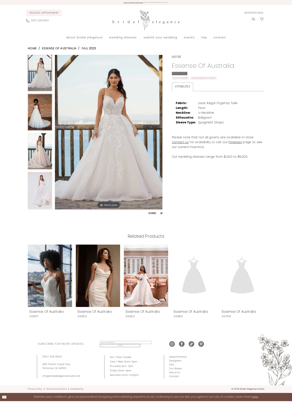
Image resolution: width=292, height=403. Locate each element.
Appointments (178, 359)
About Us (174, 374)
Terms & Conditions (56, 391)
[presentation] (50, 277)
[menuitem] (44, 14)
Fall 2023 (89, 50)
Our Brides (175, 370)
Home (32, 50)
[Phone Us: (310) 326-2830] (39, 22)
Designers (175, 362)
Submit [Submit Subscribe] (152, 345)
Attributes (182, 106)
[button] (254, 14)
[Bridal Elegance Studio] (146, 22)
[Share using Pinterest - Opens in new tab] (161, 215)
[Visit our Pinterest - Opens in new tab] (201, 346)
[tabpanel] (40, 76)
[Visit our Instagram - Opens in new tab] (172, 346)
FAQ (171, 366)
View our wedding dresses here (120, 3)
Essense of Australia (59, 50)
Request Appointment (188, 87)
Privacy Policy (35, 391)
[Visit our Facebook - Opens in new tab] (182, 346)
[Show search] (253, 21)
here (255, 398)
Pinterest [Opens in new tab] (235, 162)
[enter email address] (120, 346)
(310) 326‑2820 (52, 358)
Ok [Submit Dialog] (6, 398)
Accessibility (77, 391)
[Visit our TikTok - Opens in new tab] (191, 346)
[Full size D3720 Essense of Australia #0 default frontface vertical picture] (108, 134)
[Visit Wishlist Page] (262, 21)
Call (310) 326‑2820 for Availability (199, 97)
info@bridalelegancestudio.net (61, 378)
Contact (174, 378)
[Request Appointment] (44, 14)
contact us (180, 162)
